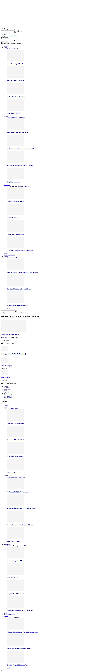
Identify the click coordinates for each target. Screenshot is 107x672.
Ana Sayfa (3, 312)
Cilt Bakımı (13, 117)
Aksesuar (12, 49)
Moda (5, 47)
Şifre (15, 33)
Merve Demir (4, 337)
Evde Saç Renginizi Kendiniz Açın (17, 305)
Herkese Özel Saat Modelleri (16, 97)
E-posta (16, 40)
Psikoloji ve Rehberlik (9, 255)
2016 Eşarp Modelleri (13, 113)
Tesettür (16, 49)
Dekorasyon (7, 185)
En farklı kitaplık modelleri (15, 201)
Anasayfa (6, 46)
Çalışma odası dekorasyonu (15, 234)
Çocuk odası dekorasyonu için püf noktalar (20, 250)
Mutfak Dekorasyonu (25, 186)
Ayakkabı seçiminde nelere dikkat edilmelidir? (21, 149)
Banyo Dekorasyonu (15, 186)
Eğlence (6, 256)
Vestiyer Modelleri (12, 218)
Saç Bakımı (18, 117)
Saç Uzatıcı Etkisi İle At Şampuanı (17, 132)
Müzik (17, 257)
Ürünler (23, 117)
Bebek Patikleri (5, 377)
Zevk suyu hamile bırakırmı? (10, 334)
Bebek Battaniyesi (6, 366)
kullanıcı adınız (18, 31)
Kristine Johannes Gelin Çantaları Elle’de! (20, 165)
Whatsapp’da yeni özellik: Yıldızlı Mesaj (13, 354)
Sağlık (5, 253)
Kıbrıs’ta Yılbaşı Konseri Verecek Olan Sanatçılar (22, 272)
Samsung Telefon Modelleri (15, 80)
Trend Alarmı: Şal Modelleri (15, 64)
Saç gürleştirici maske (13, 182)
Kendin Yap (13, 257)
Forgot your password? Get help (9, 36)
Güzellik (6, 116)
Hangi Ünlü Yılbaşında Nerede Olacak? (19, 289)
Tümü (8, 49)
